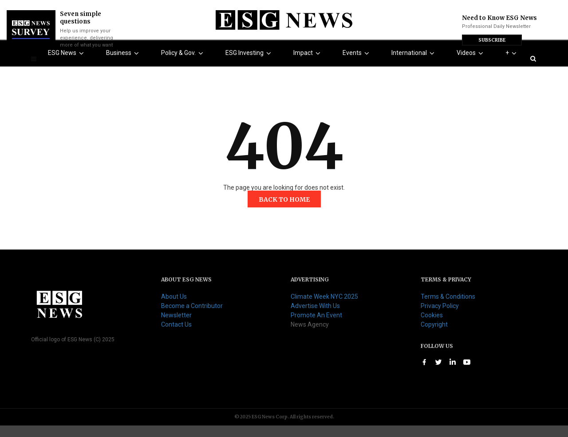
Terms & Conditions (448, 308)
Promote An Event (316, 326)
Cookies (432, 326)
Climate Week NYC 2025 (324, 308)
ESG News (67, 65)
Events (358, 65)
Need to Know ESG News (499, 18)
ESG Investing (250, 65)
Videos (472, 65)
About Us (174, 308)
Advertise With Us (315, 317)
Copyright (434, 335)
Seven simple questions (80, 17)
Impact (308, 65)
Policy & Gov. (184, 65)
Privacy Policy (440, 317)
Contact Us (176, 335)
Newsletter (176, 326)
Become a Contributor (192, 317)
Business (124, 65)
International (414, 65)
